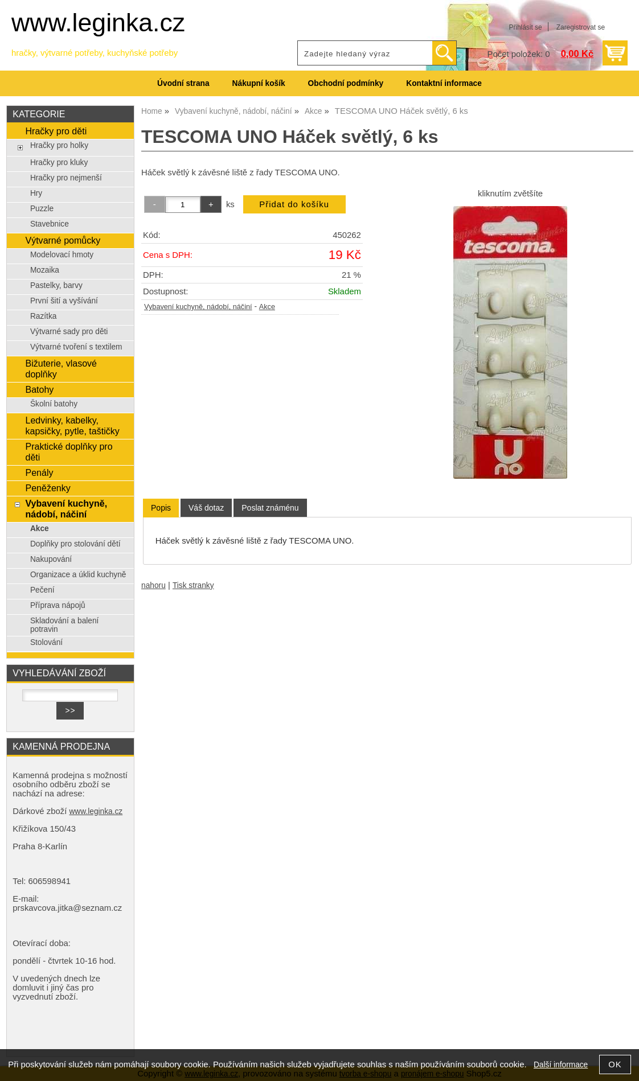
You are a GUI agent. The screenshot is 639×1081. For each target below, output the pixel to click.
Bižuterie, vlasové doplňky (61, 368)
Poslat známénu (269, 507)
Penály (39, 472)
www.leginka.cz (98, 22)
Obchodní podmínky (346, 83)
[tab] (161, 508)
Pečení (42, 590)
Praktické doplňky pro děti (68, 451)
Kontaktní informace (444, 83)
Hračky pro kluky (59, 162)
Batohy (39, 389)
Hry (36, 193)
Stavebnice (49, 224)
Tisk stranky (193, 585)
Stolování (46, 642)
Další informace (561, 1065)
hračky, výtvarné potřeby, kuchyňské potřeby (94, 52)
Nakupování (51, 559)
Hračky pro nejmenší (66, 178)
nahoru (153, 585)
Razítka (43, 316)
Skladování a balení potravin (64, 625)
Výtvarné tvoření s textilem (76, 347)
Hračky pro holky (59, 145)
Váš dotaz (206, 507)
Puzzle (42, 208)
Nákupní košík (258, 83)
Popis (161, 507)
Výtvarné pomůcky (62, 240)
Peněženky (47, 488)
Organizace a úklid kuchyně (78, 574)
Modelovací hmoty (61, 254)
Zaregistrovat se (580, 27)
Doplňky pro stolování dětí (75, 544)
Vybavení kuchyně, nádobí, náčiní (198, 307)
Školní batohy (53, 404)
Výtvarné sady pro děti (69, 331)
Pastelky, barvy (56, 285)
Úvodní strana (183, 83)
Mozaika (44, 270)
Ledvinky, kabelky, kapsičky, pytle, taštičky (72, 425)
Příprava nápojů (57, 605)
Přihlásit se (525, 27)
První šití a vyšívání (64, 301)
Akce (267, 307)
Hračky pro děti (56, 131)
